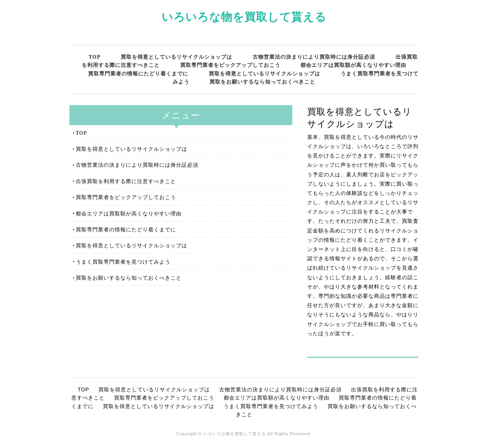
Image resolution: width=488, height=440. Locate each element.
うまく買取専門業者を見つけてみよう (123, 261)
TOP (95, 56)
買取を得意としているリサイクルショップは (176, 56)
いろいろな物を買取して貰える (244, 16)
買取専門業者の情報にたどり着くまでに (138, 73)
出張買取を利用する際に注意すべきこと (126, 181)
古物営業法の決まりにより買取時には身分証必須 (314, 56)
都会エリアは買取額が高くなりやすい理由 (353, 64)
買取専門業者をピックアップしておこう (230, 64)
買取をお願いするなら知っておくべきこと (262, 81)
